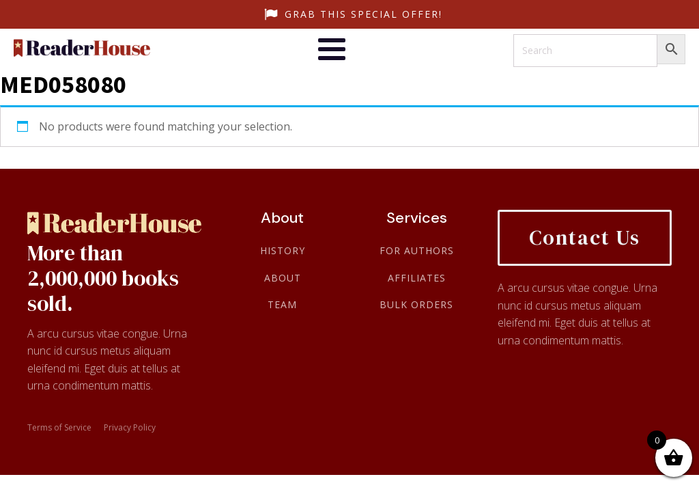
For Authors (417, 250)
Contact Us (584, 237)
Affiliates (417, 278)
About (282, 278)
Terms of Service (59, 427)
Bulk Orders (416, 304)
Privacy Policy (130, 427)
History (282, 250)
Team (282, 304)
